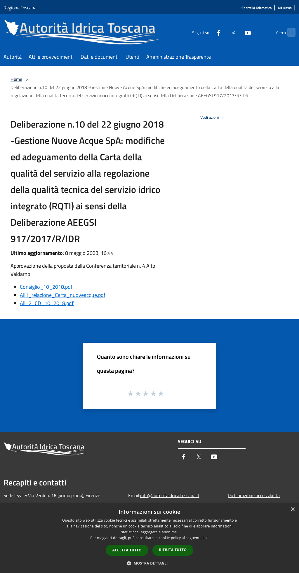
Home (16, 79)
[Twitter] (222, 32)
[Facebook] (207, 32)
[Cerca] (288, 32)
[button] (149, 563)
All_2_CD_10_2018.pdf (47, 303)
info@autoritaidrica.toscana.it (169, 495)
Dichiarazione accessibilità (254, 495)
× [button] (292, 509)
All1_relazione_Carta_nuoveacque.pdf (62, 295)
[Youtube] (236, 32)
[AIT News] (285, 8)
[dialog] (149, 538)
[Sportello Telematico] (256, 8)
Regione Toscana (20, 7)
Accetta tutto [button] (127, 550)
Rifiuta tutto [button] (173, 549)
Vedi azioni (213, 117)
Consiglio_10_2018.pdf (46, 287)
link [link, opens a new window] (206, 537)
